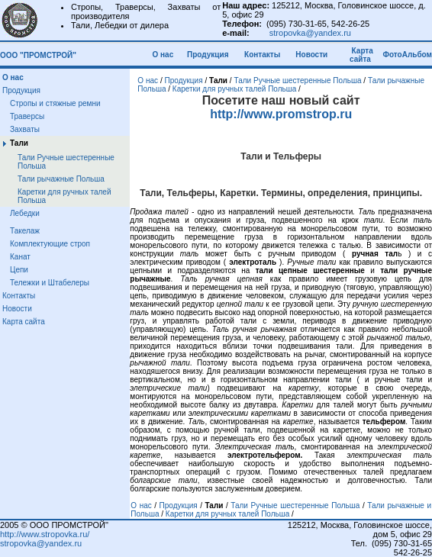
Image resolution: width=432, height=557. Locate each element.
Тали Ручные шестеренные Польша (297, 80)
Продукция (207, 54)
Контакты (262, 54)
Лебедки (25, 213)
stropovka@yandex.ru (310, 32)
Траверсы (27, 116)
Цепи (19, 270)
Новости (311, 54)
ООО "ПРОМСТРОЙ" (38, 55)
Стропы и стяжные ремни (55, 103)
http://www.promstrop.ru (281, 114)
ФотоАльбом (407, 54)
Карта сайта (361, 55)
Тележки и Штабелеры (49, 282)
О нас (165, 54)
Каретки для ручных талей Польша (234, 89)
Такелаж (25, 231)
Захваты (25, 129)
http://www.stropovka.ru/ (44, 534)
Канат (20, 257)
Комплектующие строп (50, 244)
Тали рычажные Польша (61, 179)
